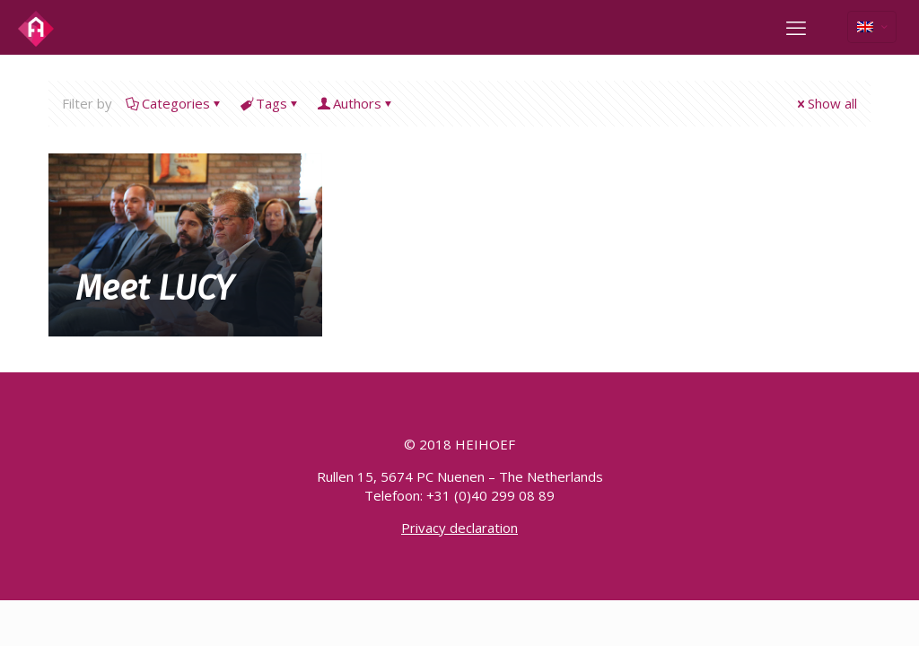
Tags (270, 103)
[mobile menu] (796, 27)
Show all (825, 103)
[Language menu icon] (872, 27)
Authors (356, 103)
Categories (174, 103)
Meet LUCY (154, 288)
